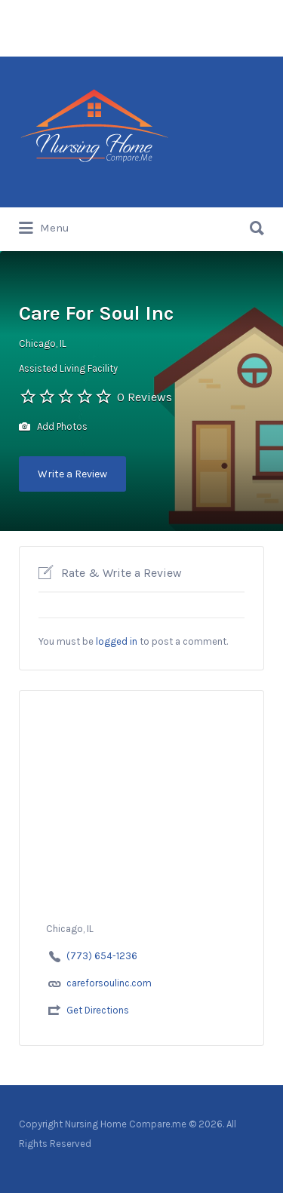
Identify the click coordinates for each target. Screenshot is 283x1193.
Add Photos (53, 427)
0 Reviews (144, 397)
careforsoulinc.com (109, 983)
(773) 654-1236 (101, 955)
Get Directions (97, 1010)
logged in (116, 641)
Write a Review (72, 474)
